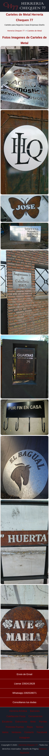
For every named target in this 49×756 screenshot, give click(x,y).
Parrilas (43, 721)
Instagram (24, 737)
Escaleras (7, 721)
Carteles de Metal (34, 31)
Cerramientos (35, 716)
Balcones (35, 711)
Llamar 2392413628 (24, 683)
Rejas (30, 727)
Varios (5, 732)
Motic (33, 721)
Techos (39, 727)
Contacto (29, 732)
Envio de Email (24, 674)
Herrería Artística (18, 711)
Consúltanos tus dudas (24, 702)
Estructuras (21, 721)
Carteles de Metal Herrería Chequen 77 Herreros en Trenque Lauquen (24, 6)
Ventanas (16, 732)
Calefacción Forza (16, 716)
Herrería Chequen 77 (16, 31)
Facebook (42, 732)
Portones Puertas (15, 727)
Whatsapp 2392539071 (24, 693)
